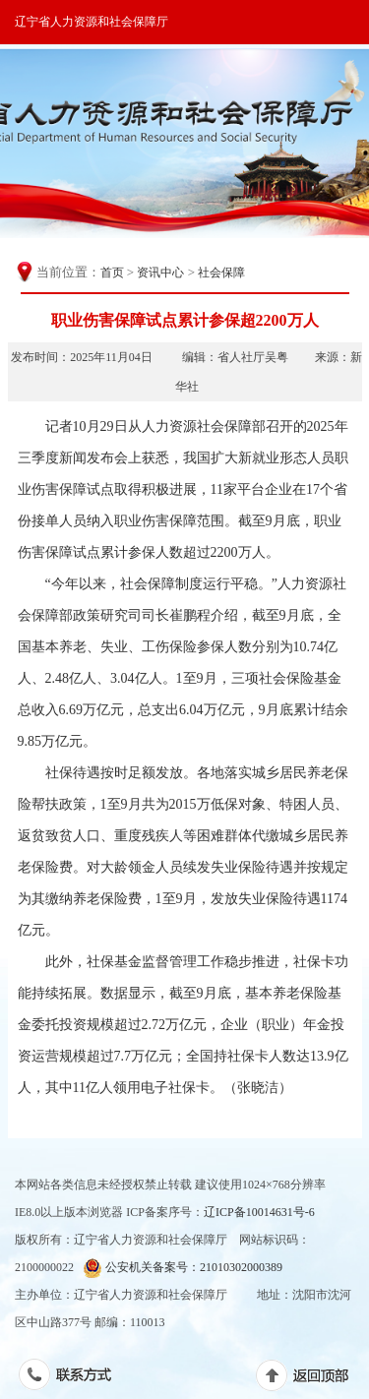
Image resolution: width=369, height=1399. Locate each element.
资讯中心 (160, 272)
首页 (112, 272)
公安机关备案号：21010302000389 (182, 1267)
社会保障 (221, 272)
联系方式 (75, 1378)
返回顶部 (312, 1379)
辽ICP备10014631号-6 (259, 1212)
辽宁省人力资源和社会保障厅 (91, 22)
